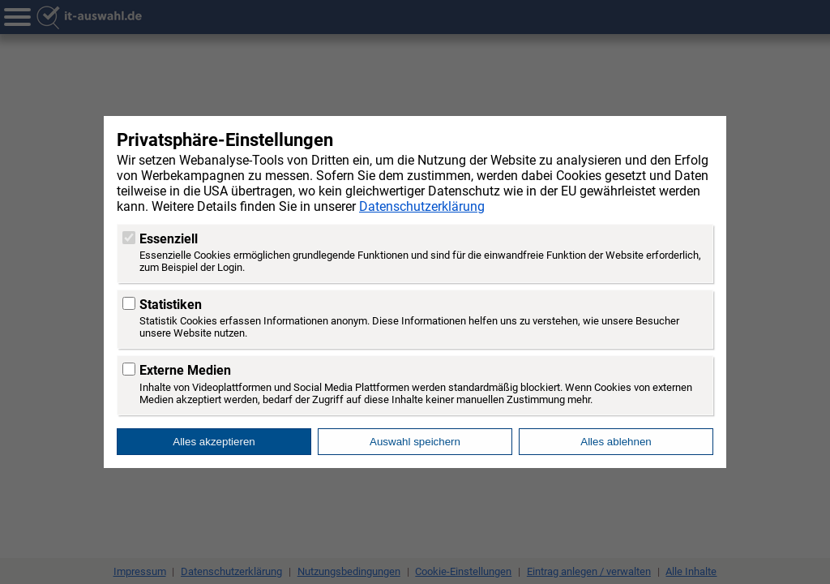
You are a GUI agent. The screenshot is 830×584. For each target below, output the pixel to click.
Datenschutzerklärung (422, 206)
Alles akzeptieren (214, 442)
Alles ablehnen (615, 442)
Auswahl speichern (415, 442)
